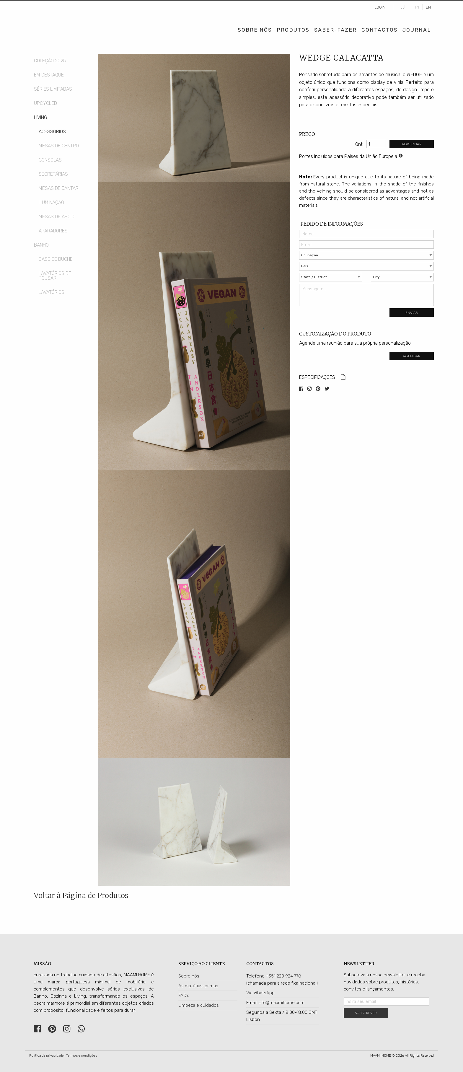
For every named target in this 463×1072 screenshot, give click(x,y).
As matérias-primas (198, 985)
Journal (416, 30)
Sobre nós (188, 976)
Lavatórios (51, 292)
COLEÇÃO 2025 (50, 60)
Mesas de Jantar (59, 188)
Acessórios (52, 131)
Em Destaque (49, 75)
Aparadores (53, 231)
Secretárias (53, 174)
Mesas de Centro (59, 146)
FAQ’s (183, 995)
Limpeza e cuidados (198, 1005)
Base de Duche (56, 259)
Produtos (293, 30)
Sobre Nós (255, 30)
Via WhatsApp (260, 993)
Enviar (411, 312)
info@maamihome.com (281, 1002)
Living (40, 117)
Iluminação (51, 202)
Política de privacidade (46, 1056)
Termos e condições (81, 1056)
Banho (41, 245)
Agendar (411, 356)
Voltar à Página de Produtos (81, 895)
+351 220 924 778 (283, 976)
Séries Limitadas (53, 89)
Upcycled (45, 103)
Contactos (379, 30)
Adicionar (411, 144)
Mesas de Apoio (56, 216)
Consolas (50, 160)
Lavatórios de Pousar (55, 276)
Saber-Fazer (335, 30)
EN (428, 7)
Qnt (359, 144)
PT (417, 7)
